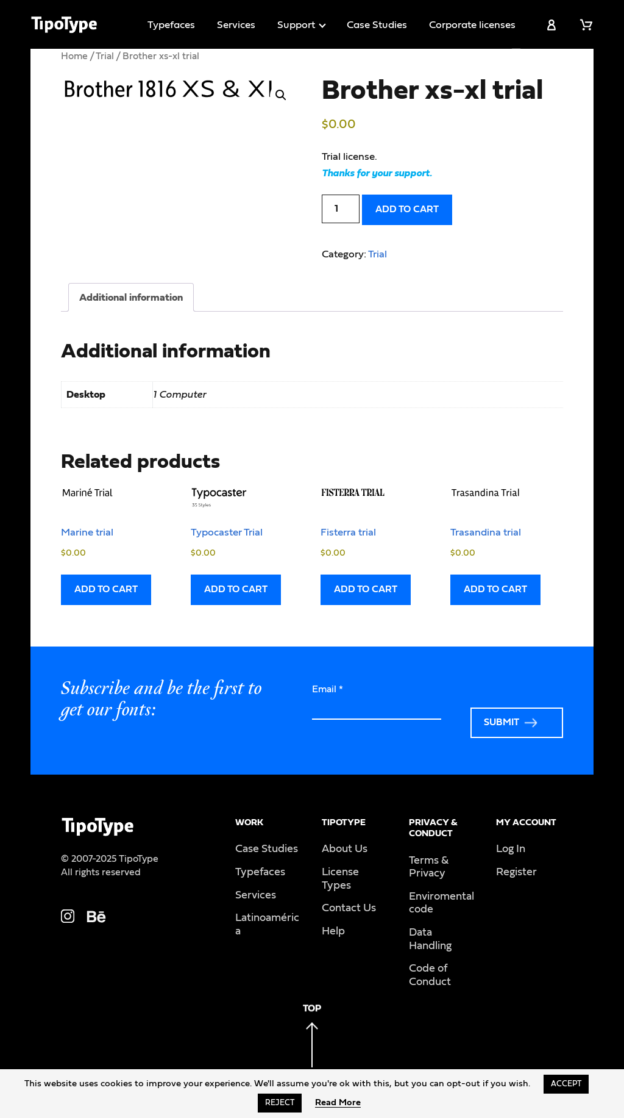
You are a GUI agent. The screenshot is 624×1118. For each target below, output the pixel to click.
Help (333, 931)
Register (516, 872)
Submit (501, 722)
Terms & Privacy (428, 867)
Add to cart (407, 209)
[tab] (131, 297)
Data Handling (430, 939)
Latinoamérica (267, 924)
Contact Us (349, 908)
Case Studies (377, 25)
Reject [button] (279, 1103)
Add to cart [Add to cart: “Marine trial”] (106, 589)
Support (296, 25)
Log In (510, 849)
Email (327, 689)
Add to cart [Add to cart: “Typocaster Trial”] (236, 589)
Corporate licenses (472, 25)
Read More (338, 1102)
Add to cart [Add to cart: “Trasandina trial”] (495, 589)
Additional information (131, 297)
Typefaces (171, 25)
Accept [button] (566, 1084)
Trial (105, 56)
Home (74, 56)
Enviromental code (441, 903)
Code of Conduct (430, 975)
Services (236, 25)
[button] (281, 95)
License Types (340, 879)
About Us (344, 849)
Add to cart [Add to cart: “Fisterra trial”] (365, 589)
